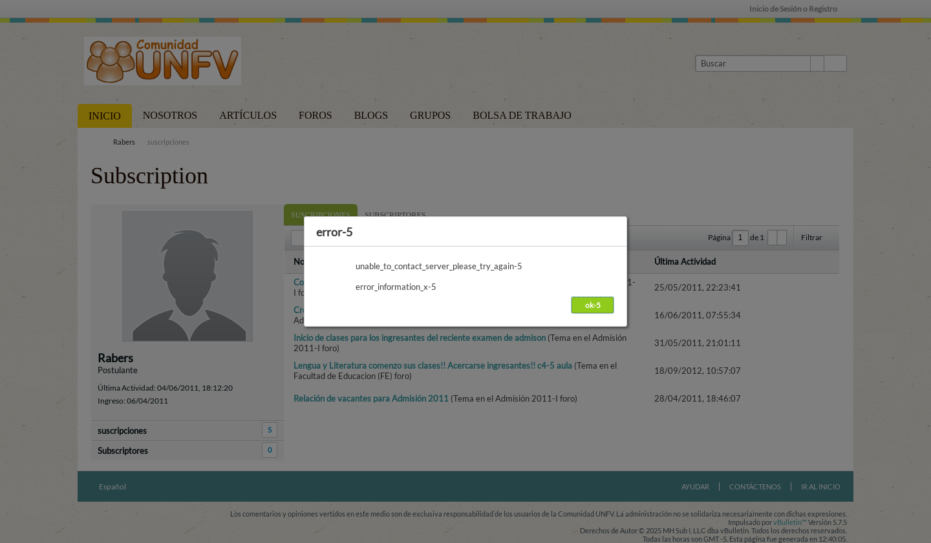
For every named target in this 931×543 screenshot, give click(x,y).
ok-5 (593, 305)
